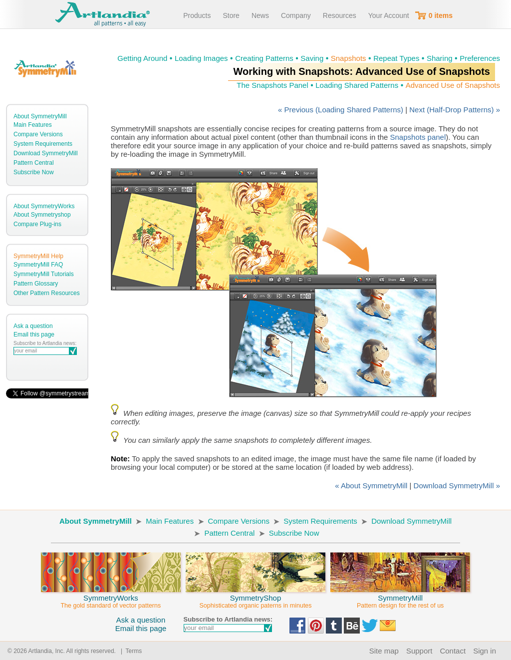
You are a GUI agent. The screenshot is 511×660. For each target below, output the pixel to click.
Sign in (484, 651)
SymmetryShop (255, 597)
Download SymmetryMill (45, 153)
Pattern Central (33, 162)
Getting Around (142, 58)
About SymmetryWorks (43, 206)
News (260, 15)
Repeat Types (396, 58)
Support (419, 651)
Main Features (32, 124)
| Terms (129, 651)
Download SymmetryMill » (457, 485)
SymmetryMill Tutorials (43, 274)
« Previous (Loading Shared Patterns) (340, 109)
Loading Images (201, 58)
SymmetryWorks (111, 597)
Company (296, 15)
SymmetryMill (400, 597)
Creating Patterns (264, 58)
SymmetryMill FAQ (38, 264)
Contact (453, 651)
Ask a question (33, 326)
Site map (384, 651)
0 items (441, 15)
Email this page (33, 334)
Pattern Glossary (35, 283)
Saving (311, 58)
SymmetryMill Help (38, 256)
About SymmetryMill (40, 116)
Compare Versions (38, 134)
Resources (339, 15)
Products (197, 15)
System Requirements (42, 143)
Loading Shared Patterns (356, 85)
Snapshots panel (418, 137)
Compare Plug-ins (37, 224)
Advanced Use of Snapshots (453, 85)
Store (231, 15)
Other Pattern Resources (46, 293)
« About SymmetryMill (371, 485)
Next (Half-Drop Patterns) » (454, 109)
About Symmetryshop (42, 214)
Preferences (480, 58)
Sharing (440, 58)
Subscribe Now (33, 172)
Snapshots (348, 58)
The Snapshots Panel (272, 85)
